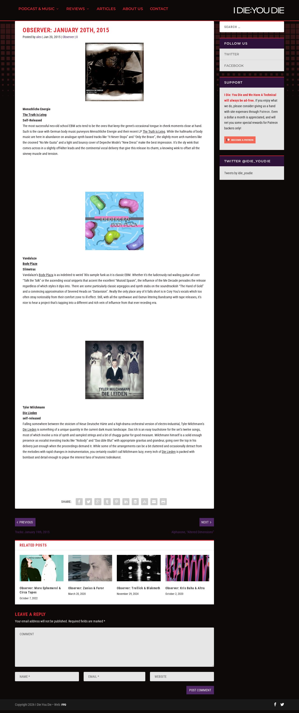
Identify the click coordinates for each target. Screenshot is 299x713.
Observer (68, 40)
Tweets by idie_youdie (238, 176)
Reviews (75, 12)
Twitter (231, 57)
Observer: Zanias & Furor (86, 591)
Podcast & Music (36, 12)
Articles (106, 12)
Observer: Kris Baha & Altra (185, 591)
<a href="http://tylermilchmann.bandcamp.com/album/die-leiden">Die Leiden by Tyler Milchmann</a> (114, 477)
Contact (159, 12)
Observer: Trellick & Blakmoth (138, 591)
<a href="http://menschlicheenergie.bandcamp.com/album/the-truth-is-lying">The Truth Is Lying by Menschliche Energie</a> (114, 174)
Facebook (234, 68)
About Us (133, 12)
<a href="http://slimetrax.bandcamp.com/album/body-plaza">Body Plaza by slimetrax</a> (114, 323)
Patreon (265, 114)
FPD (63, 707)
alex (39, 40)
